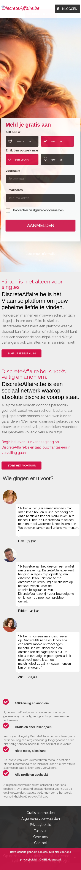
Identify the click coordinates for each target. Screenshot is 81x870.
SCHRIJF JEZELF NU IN (22, 353)
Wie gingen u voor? (41, 84)
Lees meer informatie (40, 253)
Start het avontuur (22, 465)
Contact (40, 843)
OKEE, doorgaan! (50, 859)
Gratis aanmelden (41, 813)
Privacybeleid (40, 825)
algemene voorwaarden (48, 210)
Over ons (40, 837)
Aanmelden (40, 225)
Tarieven (40, 831)
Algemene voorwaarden (40, 819)
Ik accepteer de (38, 210)
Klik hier (54, 852)
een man (57, 141)
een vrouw (24, 141)
